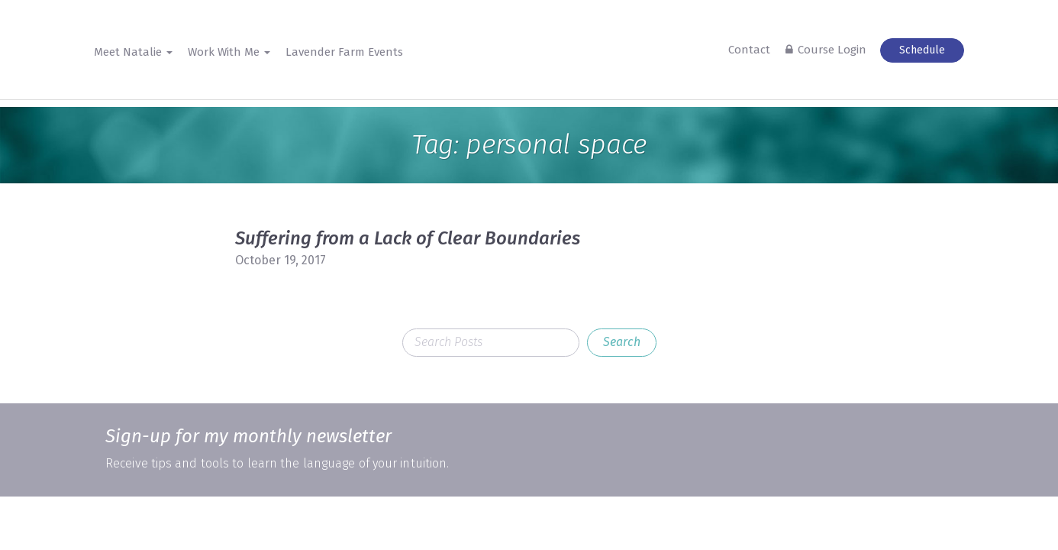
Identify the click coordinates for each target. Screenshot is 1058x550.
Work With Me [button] (229, 52)
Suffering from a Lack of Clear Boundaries (407, 238)
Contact (749, 50)
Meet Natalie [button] (133, 52)
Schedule (922, 50)
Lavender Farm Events (344, 52)
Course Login (832, 50)
